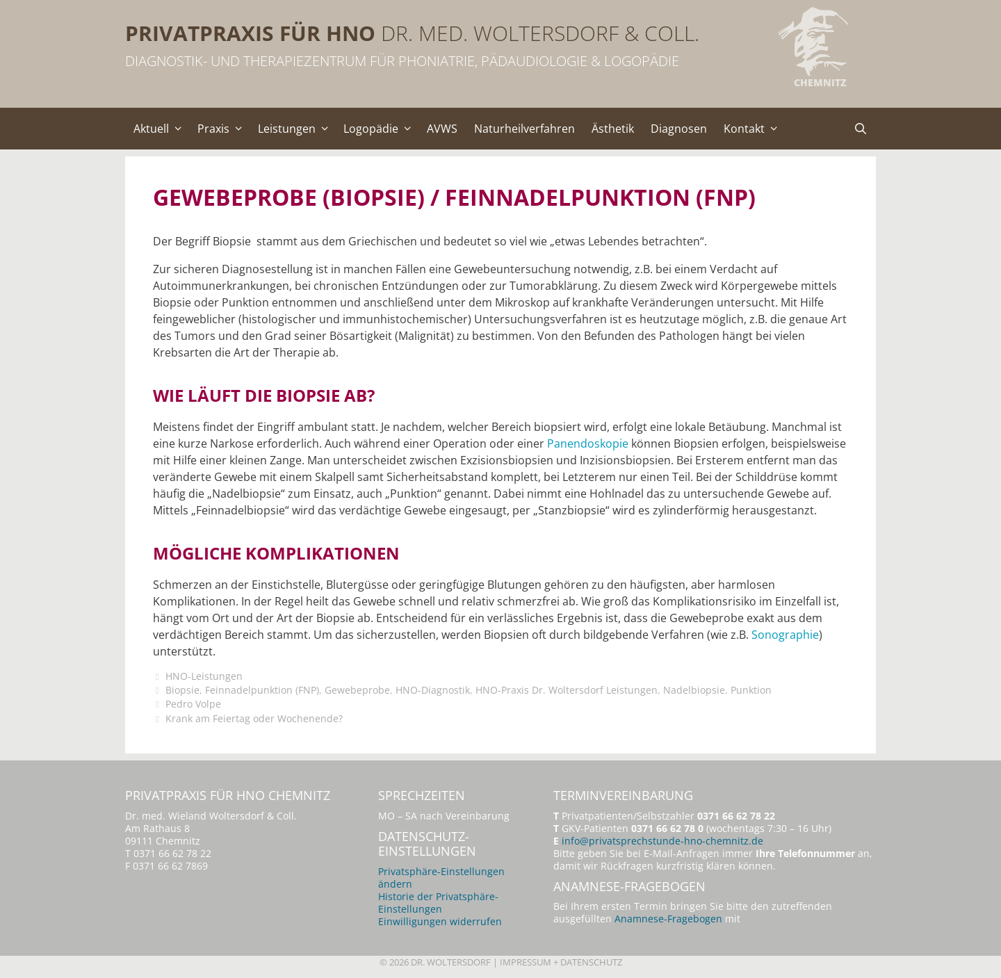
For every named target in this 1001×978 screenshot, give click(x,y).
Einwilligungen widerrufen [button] (440, 921)
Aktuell (161, 128)
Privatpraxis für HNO (250, 33)
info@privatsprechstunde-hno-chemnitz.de (662, 840)
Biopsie (182, 689)
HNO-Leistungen (204, 676)
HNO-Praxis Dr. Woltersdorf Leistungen (566, 689)
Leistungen (297, 128)
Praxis (223, 128)
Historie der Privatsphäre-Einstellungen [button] (438, 902)
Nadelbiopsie (694, 689)
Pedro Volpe (193, 703)
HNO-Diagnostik (433, 689)
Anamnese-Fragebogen (668, 918)
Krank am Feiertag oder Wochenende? (254, 718)
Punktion (751, 689)
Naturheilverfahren (524, 128)
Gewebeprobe (357, 689)
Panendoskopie (587, 443)
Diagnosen (679, 128)
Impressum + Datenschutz (561, 962)
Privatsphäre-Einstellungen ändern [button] (441, 877)
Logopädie (380, 128)
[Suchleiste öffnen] (860, 128)
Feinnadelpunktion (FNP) (262, 689)
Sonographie (785, 634)
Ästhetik (613, 128)
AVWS (442, 128)
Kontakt (754, 128)
